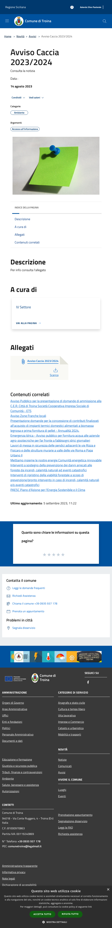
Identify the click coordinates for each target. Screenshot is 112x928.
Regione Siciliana (15, 7)
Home (7, 36)
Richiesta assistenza (70, 834)
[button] (56, 922)
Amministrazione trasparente (19, 866)
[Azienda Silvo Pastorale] (90, 7)
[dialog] (56, 907)
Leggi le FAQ (65, 827)
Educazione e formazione (17, 759)
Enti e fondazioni (12, 722)
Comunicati (65, 766)
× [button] (108, 889)
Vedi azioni (37, 98)
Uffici (5, 715)
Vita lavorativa (67, 715)
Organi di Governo (13, 703)
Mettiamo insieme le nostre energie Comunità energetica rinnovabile (56, 460)
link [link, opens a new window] (90, 906)
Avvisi (32, 36)
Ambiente (8, 778)
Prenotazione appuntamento (75, 815)
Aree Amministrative (14, 709)
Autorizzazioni (10, 791)
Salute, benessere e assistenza (20, 785)
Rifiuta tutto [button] (70, 913)
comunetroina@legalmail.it (25, 846)
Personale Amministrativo (17, 734)
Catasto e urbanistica (71, 728)
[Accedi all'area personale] (72, 7)
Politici (6, 728)
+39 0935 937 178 (29, 841)
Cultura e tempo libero (71, 709)
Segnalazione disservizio (72, 821)
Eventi (62, 796)
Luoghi (62, 790)
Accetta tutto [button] (42, 914)
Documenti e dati (12, 741)
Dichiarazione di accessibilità (19, 885)
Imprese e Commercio (71, 722)
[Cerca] (104, 21)
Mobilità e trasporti (69, 734)
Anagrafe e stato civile (71, 703)
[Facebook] (88, 682)
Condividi (19, 98)
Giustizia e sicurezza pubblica (19, 766)
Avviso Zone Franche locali (28, 415)
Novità (20, 36)
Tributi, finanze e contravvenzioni (22, 772)
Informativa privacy (13, 872)
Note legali (8, 878)
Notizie (62, 760)
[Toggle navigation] (7, 21)
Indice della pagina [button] (27, 207)
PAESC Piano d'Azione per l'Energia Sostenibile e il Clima (47, 489)
